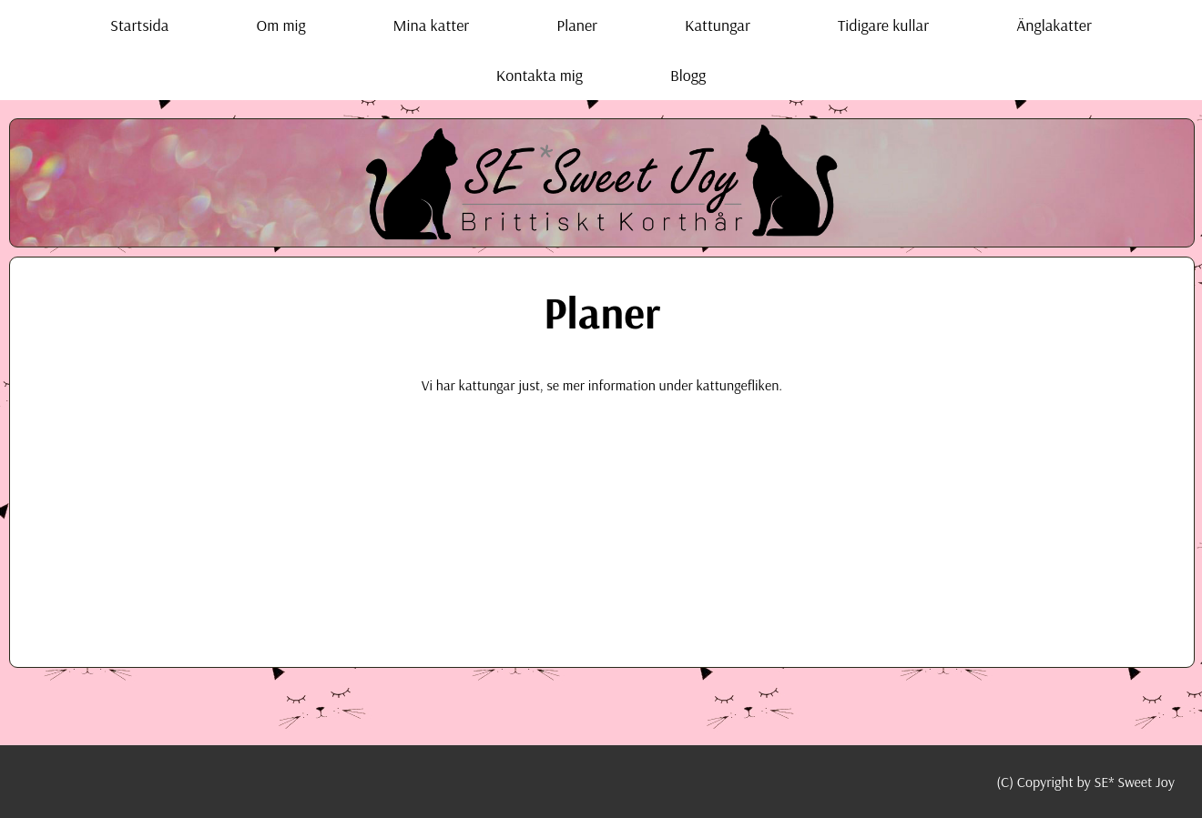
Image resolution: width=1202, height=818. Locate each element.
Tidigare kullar (883, 25)
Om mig (280, 25)
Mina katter (431, 25)
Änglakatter (1054, 25)
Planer (576, 25)
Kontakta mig (539, 75)
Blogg (688, 75)
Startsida (139, 25)
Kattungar (717, 25)
